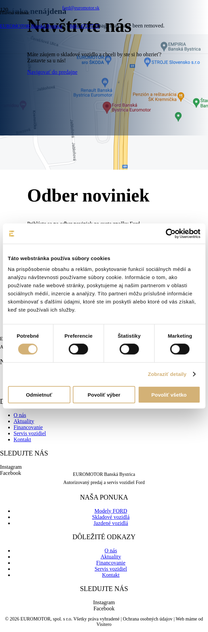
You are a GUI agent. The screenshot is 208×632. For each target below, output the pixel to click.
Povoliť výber (104, 394)
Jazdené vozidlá (111, 523)
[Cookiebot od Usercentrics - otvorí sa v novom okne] (170, 234)
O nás (20, 415)
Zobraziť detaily (167, 374)
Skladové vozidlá (111, 517)
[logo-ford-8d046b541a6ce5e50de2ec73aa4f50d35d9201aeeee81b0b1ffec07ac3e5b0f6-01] (75, 87)
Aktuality (24, 421)
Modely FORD (110, 511)
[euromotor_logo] (53, 56)
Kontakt (22, 439)
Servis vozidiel (30, 433)
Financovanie (28, 427)
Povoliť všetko (169, 394)
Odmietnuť (39, 394)
